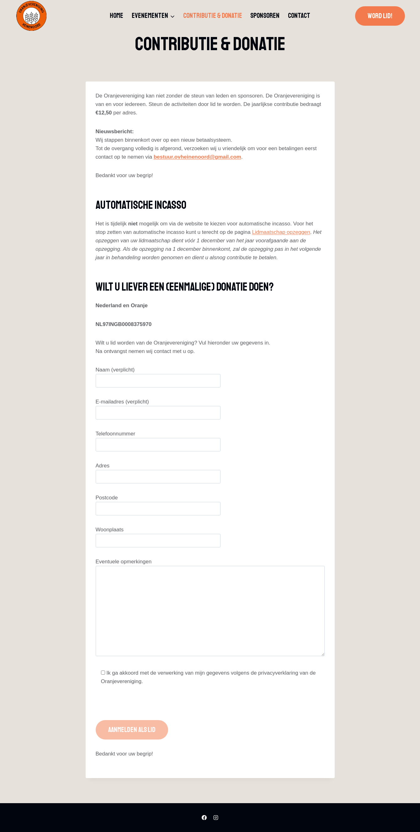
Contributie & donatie (212, 15)
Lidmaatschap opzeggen (281, 232)
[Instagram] (216, 818)
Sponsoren (264, 15)
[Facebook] (204, 818)
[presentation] (143, 708)
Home (116, 15)
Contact (299, 15)
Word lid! (380, 16)
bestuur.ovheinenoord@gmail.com (197, 157)
